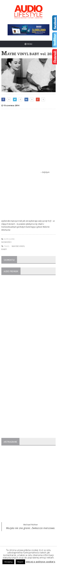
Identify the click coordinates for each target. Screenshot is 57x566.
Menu (28, 44)
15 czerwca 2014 (10, 105)
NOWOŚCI (6, 242)
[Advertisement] (28, 140)
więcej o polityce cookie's (40, 561)
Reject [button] (20, 561)
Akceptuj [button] (8, 561)
